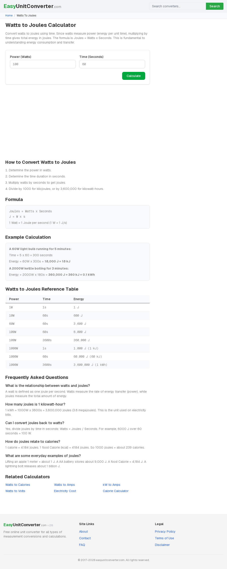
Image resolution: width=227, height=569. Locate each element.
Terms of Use (164, 538)
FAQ (82, 545)
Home (9, 15)
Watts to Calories (17, 485)
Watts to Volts (15, 491)
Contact (85, 538)
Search (214, 6)
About (83, 532)
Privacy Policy (165, 532)
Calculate (134, 76)
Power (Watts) (20, 57)
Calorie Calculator (116, 491)
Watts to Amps (64, 485)
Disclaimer (162, 545)
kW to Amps (111, 485)
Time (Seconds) (91, 57)
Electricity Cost (65, 491)
